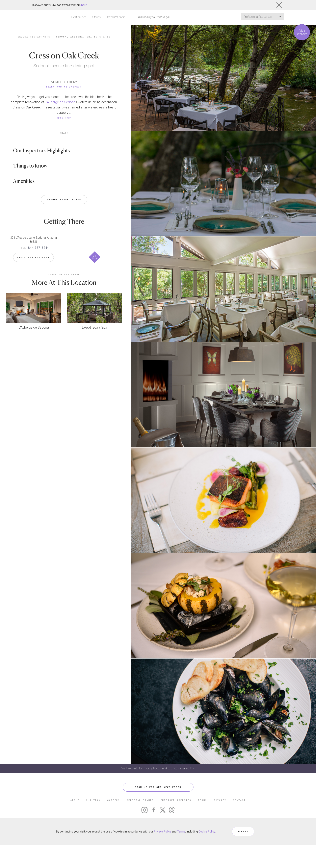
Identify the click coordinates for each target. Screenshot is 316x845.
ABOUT (74, 800)
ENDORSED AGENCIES (175, 800)
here (84, 5)
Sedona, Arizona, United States (83, 36)
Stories (97, 17)
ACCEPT (243, 831)
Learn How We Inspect (64, 86)
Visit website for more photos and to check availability (158, 768)
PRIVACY (220, 800)
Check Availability (33, 257)
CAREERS (113, 800)
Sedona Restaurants (34, 36)
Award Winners (116, 17)
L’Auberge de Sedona (60, 102)
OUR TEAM (93, 800)
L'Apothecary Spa (94, 327)
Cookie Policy (207, 831)
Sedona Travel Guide (64, 199)
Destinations (78, 17)
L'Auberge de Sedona (34, 327)
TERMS (202, 800)
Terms (181, 831)
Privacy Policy (162, 831)
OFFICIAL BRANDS (140, 800)
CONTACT (239, 800)
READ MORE (64, 118)
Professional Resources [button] (262, 16)
